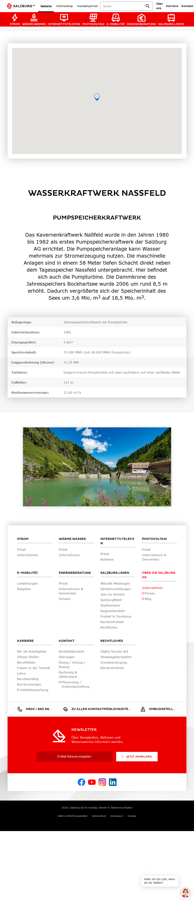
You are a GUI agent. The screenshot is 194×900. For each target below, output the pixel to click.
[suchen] (152, 6)
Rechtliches (111, 641)
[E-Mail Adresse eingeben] (74, 756)
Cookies (132, 816)
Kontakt (66, 641)
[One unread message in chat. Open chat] (185, 892)
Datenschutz (99, 816)
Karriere (25, 641)
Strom (22, 539)
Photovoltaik (154, 539)
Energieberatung (75, 573)
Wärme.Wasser (72, 539)
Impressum (116, 816)
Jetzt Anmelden (136, 756)
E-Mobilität (27, 573)
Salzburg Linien (114, 573)
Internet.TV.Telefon (117, 541)
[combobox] (129, 6)
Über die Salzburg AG (158, 575)
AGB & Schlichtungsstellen (73, 816)
